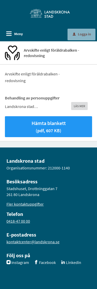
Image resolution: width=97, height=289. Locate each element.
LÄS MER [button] (79, 106)
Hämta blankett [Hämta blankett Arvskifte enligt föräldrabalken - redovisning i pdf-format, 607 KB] (49, 127)
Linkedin (73, 262)
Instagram (20, 262)
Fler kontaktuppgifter (25, 204)
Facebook (47, 262)
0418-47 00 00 (18, 221)
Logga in (82, 34)
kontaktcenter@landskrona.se (32, 241)
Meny (18, 34)
